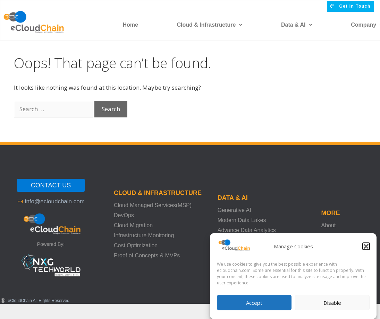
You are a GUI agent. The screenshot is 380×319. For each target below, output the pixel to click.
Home (130, 25)
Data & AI (296, 25)
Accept (254, 302)
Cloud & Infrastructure (210, 25)
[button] (366, 246)
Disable (332, 302)
